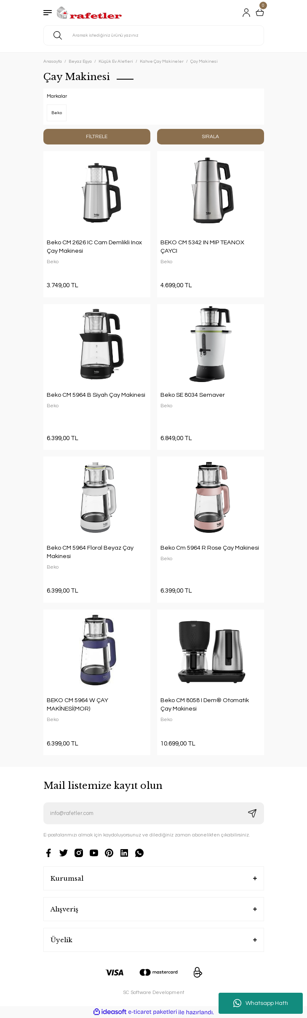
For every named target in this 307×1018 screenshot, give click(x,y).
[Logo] (89, 12)
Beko (53, 261)
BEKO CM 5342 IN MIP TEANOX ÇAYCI (202, 246)
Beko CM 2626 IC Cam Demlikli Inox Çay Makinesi (94, 246)
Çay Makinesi (204, 61)
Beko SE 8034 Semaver (192, 395)
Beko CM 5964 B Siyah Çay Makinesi (96, 395)
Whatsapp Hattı (260, 1003)
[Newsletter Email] (153, 813)
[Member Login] (246, 13)
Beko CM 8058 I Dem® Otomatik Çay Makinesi (204, 704)
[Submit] (252, 813)
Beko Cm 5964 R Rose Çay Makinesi (209, 548)
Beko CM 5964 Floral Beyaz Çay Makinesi (90, 552)
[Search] (153, 35)
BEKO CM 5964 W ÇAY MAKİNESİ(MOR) (77, 704)
